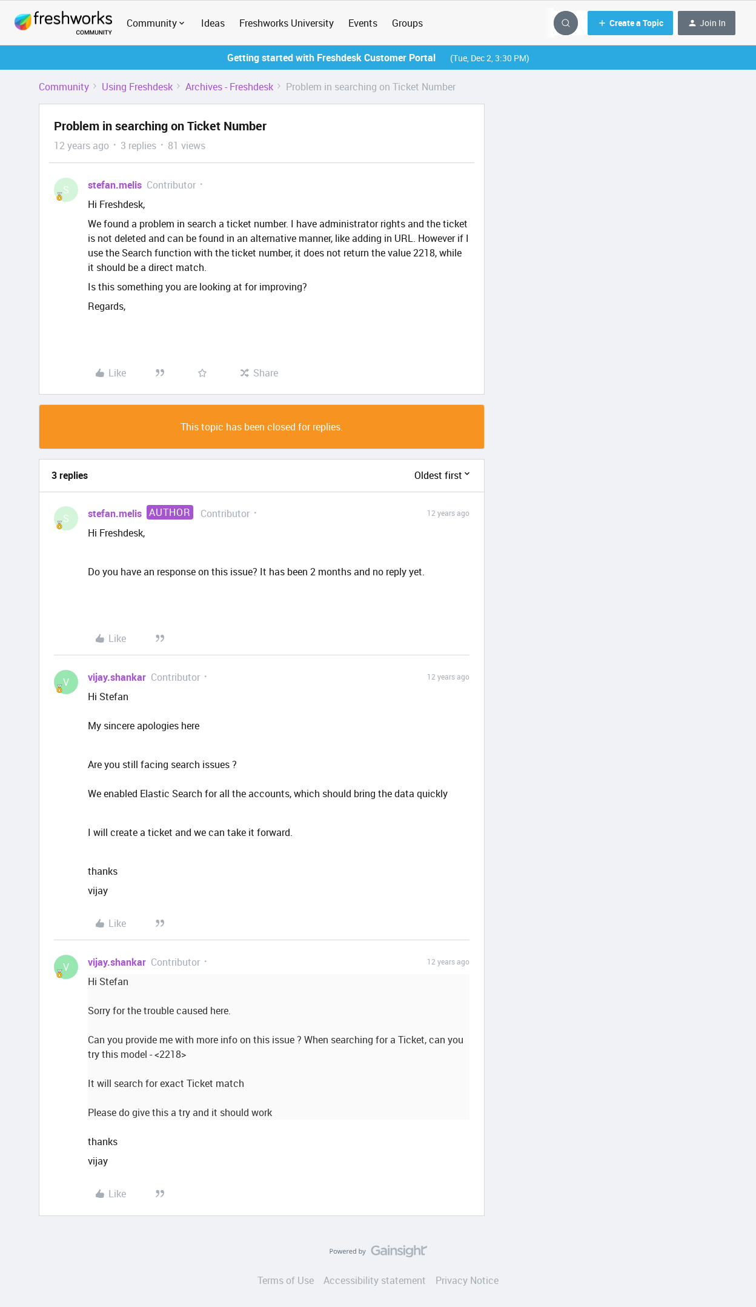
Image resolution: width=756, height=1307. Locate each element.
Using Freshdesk (137, 86)
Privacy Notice (467, 1280)
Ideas (213, 23)
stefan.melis (115, 185)
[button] (630, 23)
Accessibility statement (374, 1280)
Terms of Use (285, 1280)
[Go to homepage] (63, 23)
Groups (407, 23)
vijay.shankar (117, 677)
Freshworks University (286, 23)
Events (362, 23)
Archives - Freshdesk (229, 86)
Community (64, 86)
